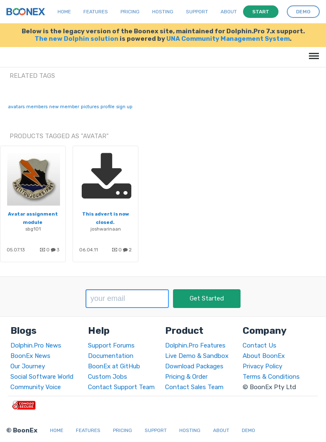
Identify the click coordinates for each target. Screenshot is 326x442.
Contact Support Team (121, 387)
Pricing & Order (186, 376)
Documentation (110, 356)
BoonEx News (30, 356)
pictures (90, 106)
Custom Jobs (107, 376)
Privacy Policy (262, 366)
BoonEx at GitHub (114, 366)
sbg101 (33, 229)
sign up (124, 106)
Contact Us (259, 345)
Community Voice (35, 387)
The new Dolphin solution (76, 38)
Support (197, 12)
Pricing (130, 12)
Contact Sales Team (194, 387)
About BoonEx (264, 356)
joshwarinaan (105, 229)
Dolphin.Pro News (35, 345)
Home (64, 12)
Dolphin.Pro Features (195, 345)
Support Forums (111, 345)
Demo (248, 430)
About (229, 12)
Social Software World (41, 376)
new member (64, 106)
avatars (16, 106)
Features (95, 12)
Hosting (162, 12)
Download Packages (194, 366)
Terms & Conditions (271, 376)
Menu (312, 52)
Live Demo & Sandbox (196, 356)
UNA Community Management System (228, 38)
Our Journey (27, 366)
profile (107, 106)
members (37, 106)
